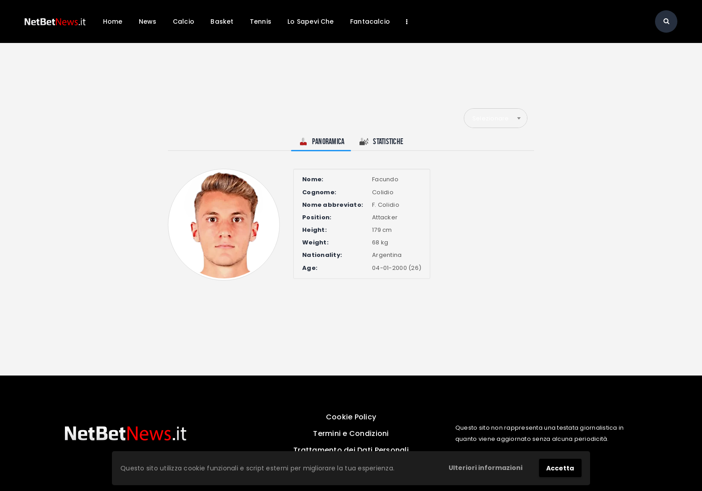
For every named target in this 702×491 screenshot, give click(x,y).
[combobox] (495, 118)
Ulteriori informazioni (485, 467)
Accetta (560, 468)
